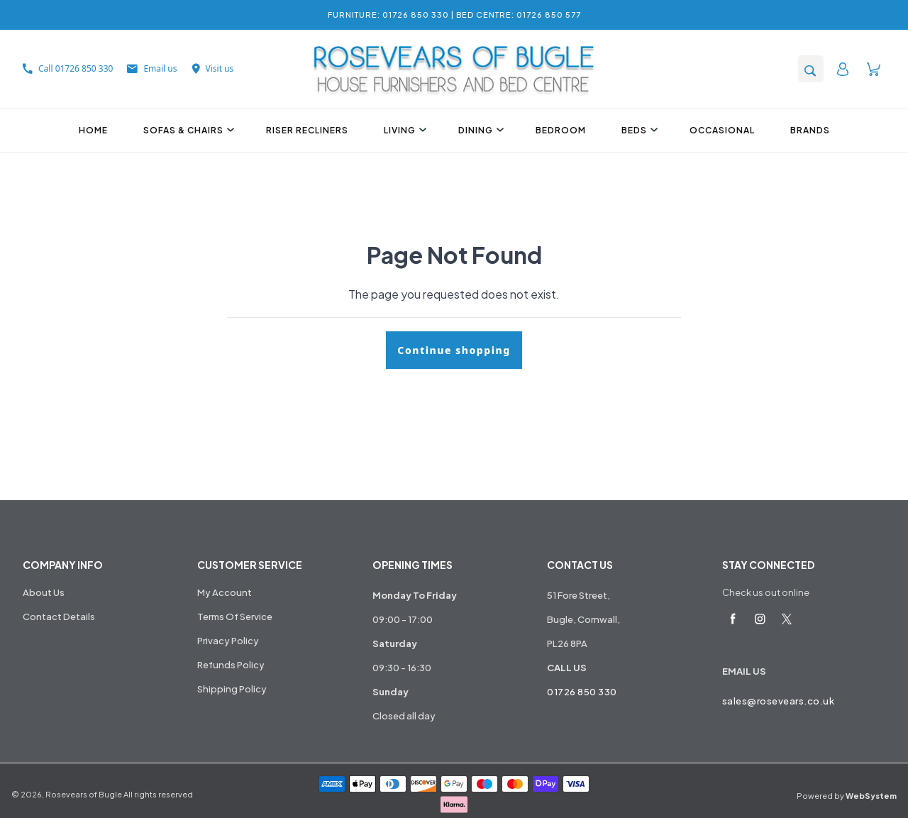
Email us (152, 68)
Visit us (213, 68)
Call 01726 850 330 (68, 68)
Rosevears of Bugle (83, 794)
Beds (637, 130)
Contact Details (59, 616)
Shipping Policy (232, 689)
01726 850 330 (582, 691)
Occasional (722, 130)
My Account (224, 592)
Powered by (847, 795)
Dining (479, 130)
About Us (44, 592)
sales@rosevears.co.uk (778, 701)
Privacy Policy (228, 640)
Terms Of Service (234, 616)
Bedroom (561, 130)
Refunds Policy (231, 664)
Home (93, 130)
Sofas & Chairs (187, 130)
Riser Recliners (307, 130)
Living (403, 130)
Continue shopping (453, 350)
